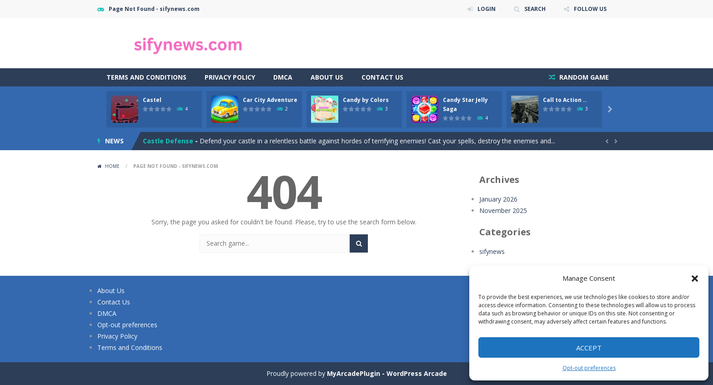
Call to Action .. (565, 100)
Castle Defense (168, 141)
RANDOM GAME (583, 77)
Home (112, 166)
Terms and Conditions (146, 77)
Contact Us (382, 77)
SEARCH (535, 9)
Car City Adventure (270, 100)
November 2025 (503, 210)
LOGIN (486, 9)
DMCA (282, 77)
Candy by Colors (366, 100)
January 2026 (498, 199)
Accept (589, 347)
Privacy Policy (230, 77)
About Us (327, 77)
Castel (152, 100)
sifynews (492, 251)
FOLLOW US (590, 9)
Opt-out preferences (589, 368)
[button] (694, 278)
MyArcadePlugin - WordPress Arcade (387, 373)
